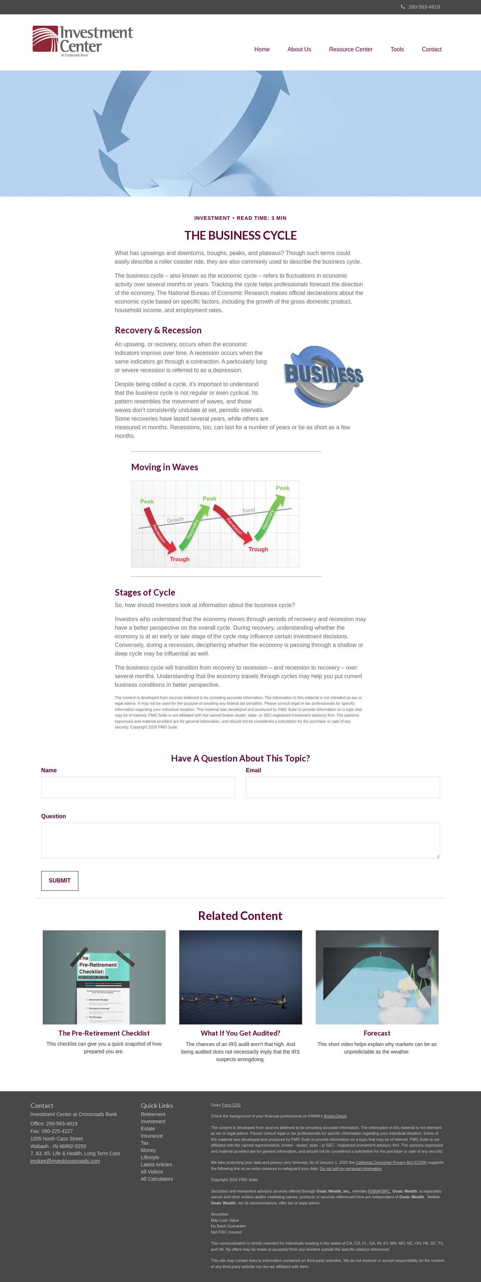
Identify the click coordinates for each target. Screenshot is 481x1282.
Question (53, 816)
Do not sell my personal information (350, 1168)
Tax (145, 1143)
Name (49, 770)
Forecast (377, 1033)
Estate (148, 1128)
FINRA (374, 1191)
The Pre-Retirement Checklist (104, 1033)
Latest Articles (156, 1164)
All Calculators (157, 1179)
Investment (153, 1121)
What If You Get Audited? (240, 1033)
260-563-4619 (420, 7)
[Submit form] (59, 881)
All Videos (152, 1172)
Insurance (152, 1136)
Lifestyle (150, 1157)
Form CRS (231, 1105)
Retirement (153, 1114)
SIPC (385, 1191)
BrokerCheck (335, 1116)
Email (254, 770)
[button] (299, 42)
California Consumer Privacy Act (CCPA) (391, 1162)
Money (148, 1150)
